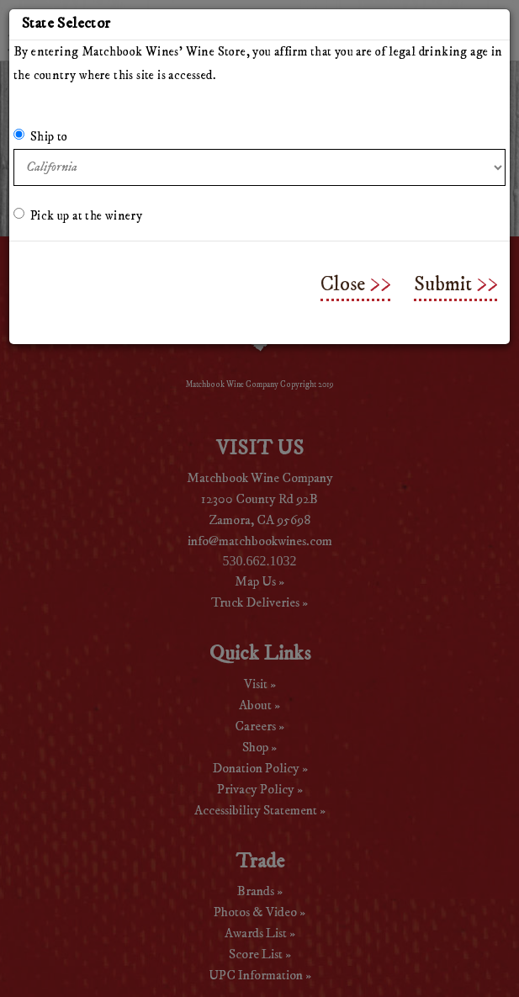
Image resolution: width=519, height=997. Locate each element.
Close (342, 284)
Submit (443, 284)
